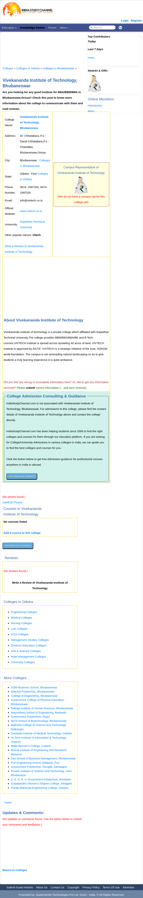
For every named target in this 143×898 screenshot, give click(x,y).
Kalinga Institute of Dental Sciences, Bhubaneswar (42, 708)
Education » (9, 27)
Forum (52, 27)
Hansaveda (95, 105)
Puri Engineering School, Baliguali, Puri (35, 762)
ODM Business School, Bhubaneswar (34, 687)
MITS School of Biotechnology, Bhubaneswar (38, 720)
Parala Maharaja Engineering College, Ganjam (39, 787)
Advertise (128, 887)
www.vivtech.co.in (31, 211)
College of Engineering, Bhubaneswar (34, 695)
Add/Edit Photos (12, 502)
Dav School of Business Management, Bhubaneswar (43, 758)
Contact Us (57, 887)
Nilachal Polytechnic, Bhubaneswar (32, 691)
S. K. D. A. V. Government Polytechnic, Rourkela (41, 779)
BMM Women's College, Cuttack (31, 745)
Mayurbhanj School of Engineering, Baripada (38, 712)
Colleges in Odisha (28, 68)
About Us (41, 887)
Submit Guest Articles (19, 887)
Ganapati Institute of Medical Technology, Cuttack (41, 733)
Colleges (7, 68)
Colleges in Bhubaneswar (58, 68)
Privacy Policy (91, 887)
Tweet (8, 802)
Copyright (73, 887)
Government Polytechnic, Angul (30, 716)
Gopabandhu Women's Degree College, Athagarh (41, 783)
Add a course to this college (22, 532)
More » (64, 27)
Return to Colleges (14, 870)
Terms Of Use (111, 887)
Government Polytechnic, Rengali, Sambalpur (39, 766)
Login (125, 20)
